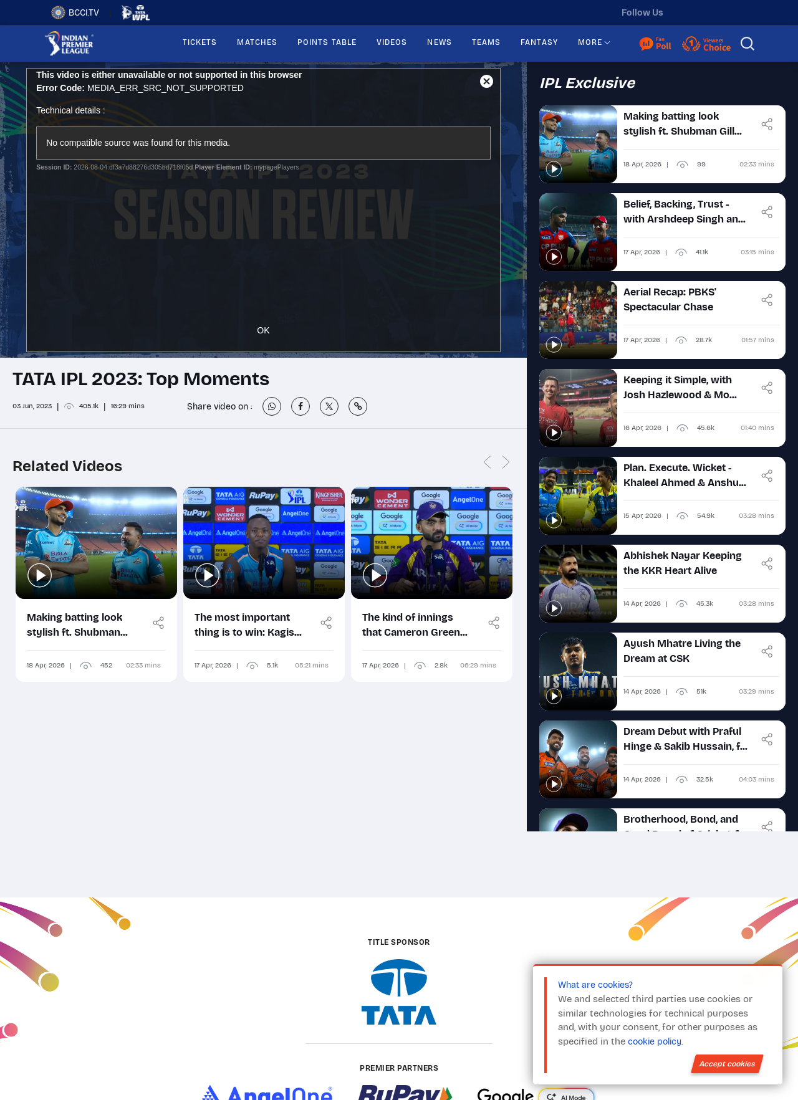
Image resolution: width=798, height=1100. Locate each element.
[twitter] (685, 12)
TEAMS (486, 42)
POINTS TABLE (327, 42)
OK (263, 330)
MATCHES (257, 42)
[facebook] (737, 12)
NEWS (439, 42)
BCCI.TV (75, 12)
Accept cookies (727, 1063)
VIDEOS (392, 42)
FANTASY (539, 42)
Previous (487, 462)
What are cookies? (595, 985)
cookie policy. (655, 1041)
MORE (590, 42)
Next (506, 462)
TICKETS (200, 42)
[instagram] (711, 12)
